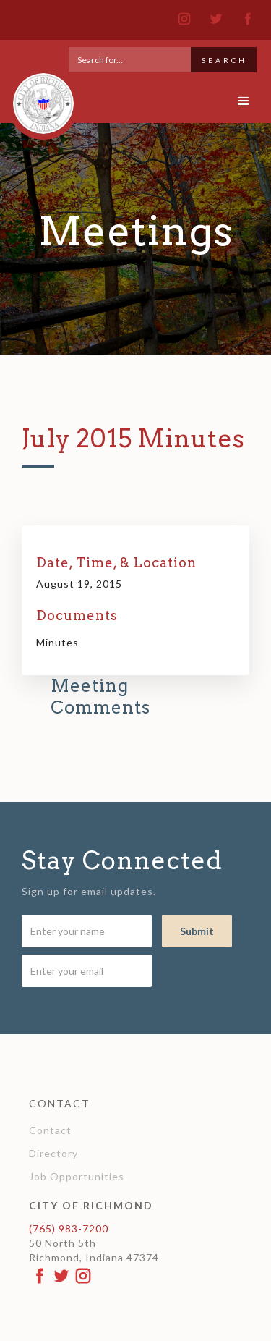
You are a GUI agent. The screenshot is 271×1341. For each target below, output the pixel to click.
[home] (39, 97)
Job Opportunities (76, 1176)
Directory (53, 1153)
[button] (244, 101)
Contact (50, 1130)
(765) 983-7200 (68, 1228)
